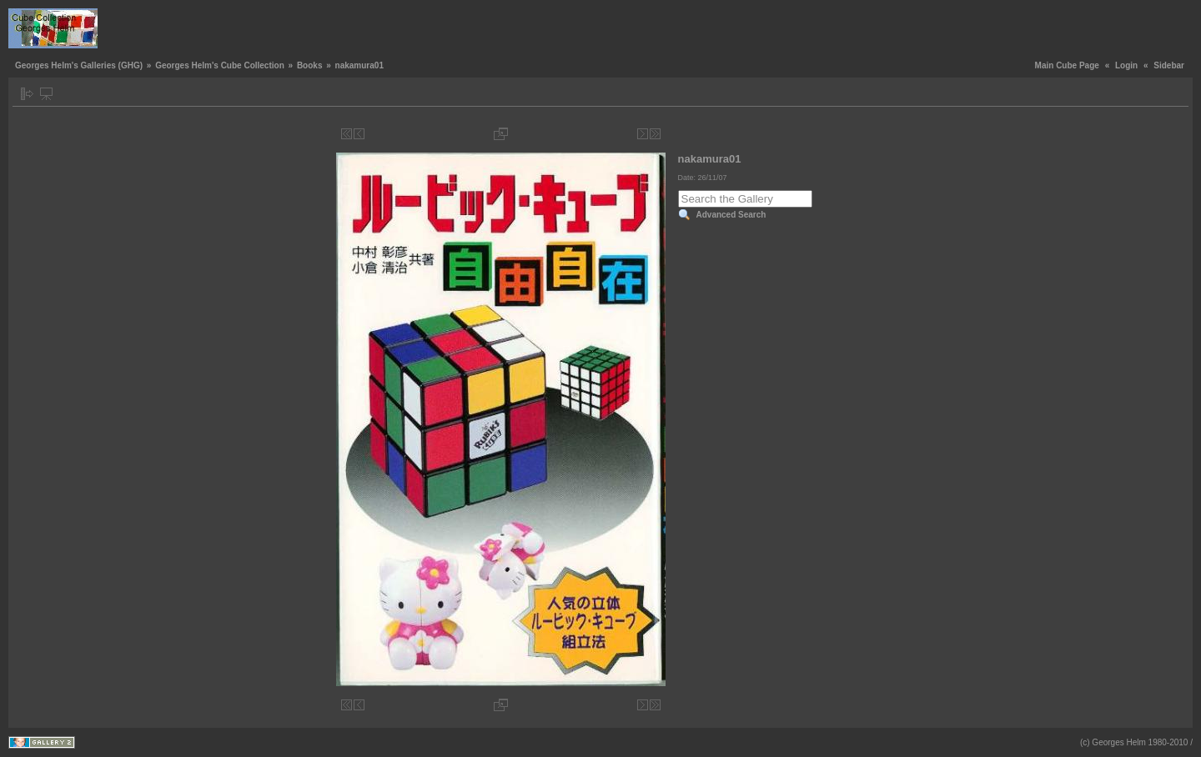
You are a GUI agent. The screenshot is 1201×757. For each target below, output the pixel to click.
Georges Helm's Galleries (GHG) (79, 65)
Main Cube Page (1067, 65)
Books (310, 65)
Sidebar (1168, 65)
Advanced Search (731, 214)
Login (1126, 65)
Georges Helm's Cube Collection (219, 65)
